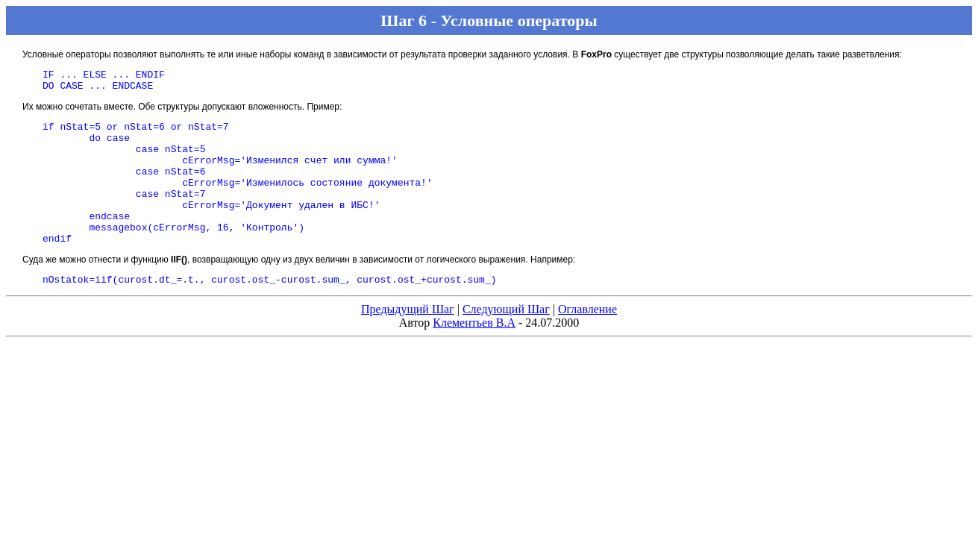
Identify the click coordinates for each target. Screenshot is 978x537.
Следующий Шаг (506, 340)
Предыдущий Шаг (407, 340)
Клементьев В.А (474, 354)
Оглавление (587, 340)
